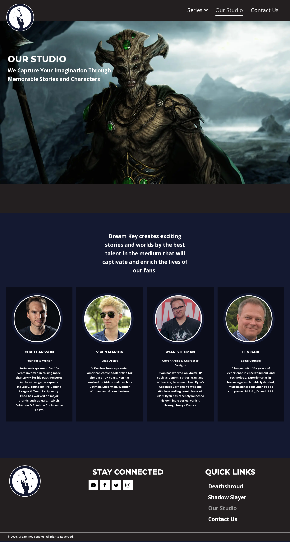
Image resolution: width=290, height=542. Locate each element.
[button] (93, 485)
